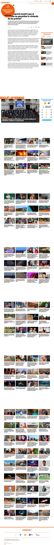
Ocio (47, 3)
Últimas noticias (30, 3)
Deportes (45, 3)
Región (38, 3)
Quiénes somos (6, 542)
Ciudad (35, 3)
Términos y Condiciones (8, 543)
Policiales (41, 3)
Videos (50, 3)
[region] (27, 8)
